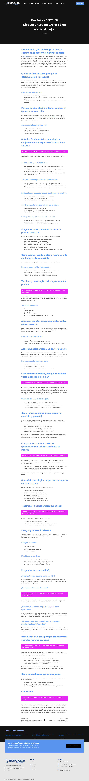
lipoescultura (26, 56)
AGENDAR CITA (80, 3)
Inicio (25, 3)
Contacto (62, 3)
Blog (56, 3)
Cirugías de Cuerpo (34, 3)
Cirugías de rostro (47, 3)
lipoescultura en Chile (50, 116)
